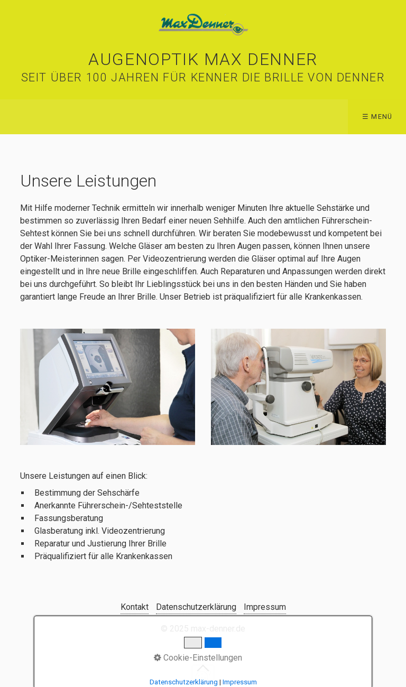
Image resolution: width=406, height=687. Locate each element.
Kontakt (135, 607)
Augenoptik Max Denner (203, 59)
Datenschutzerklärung (196, 607)
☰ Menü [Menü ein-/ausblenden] (377, 116)
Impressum (265, 607)
